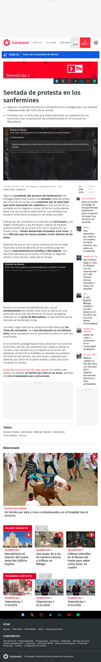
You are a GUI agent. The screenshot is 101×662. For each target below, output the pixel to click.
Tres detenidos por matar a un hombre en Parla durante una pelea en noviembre (79, 228)
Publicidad (66, 641)
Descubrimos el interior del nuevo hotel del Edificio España (17, 539)
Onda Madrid (66, 43)
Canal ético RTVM (45, 643)
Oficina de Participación (65, 643)
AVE (85, 294)
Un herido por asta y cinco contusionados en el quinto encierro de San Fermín (50, 479)
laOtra (41, 629)
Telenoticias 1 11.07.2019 (17, 587)
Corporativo (11, 636)
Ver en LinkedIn (59, 614)
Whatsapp (94, 81)
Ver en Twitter (32, 615)
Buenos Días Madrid (16, 508)
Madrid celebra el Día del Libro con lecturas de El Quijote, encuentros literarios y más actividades (79, 356)
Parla (86, 228)
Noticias (37, 43)
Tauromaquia (59, 432)
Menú (95, 42)
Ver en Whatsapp (78, 614)
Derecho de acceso (81, 641)
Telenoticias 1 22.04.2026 (49, 587)
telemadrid (12, 656)
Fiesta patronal (10, 436)
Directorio (54, 641)
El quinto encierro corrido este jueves (26, 370)
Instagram (69, 81)
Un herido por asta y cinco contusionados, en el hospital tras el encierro (46, 514)
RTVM (6, 624)
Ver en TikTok (50, 615)
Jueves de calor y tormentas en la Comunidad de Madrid (79, 330)
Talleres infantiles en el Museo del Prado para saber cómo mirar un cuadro (80, 539)
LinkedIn (82, 81)
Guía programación (54, 629)
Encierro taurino (11, 432)
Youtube (88, 81)
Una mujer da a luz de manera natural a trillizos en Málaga (49, 539)
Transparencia (42, 641)
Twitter (63, 81)
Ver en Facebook (23, 615)
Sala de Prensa (9, 641)
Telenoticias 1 (12, 550)
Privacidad (82, 643)
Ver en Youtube (69, 614)
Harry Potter (90, 257)
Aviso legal (8, 646)
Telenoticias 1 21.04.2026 (80, 587)
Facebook (57, 81)
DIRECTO (14, 54)
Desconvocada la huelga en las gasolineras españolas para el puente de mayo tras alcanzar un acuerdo (78, 199)
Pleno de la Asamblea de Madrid (40, 54)
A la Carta (51, 43)
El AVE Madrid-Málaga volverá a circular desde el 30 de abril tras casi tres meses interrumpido (79, 295)
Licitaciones (30, 643)
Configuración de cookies (35, 646)
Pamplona (37, 432)
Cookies (18, 646)
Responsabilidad (26, 641)
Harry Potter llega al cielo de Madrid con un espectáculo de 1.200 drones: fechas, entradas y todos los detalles (79, 257)
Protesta (23, 436)
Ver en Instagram (41, 614)
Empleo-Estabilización (13, 643)
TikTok (75, 81)
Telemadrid (17, 629)
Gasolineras (88, 199)
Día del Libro (90, 355)
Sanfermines (26, 432)
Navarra (47, 432)
